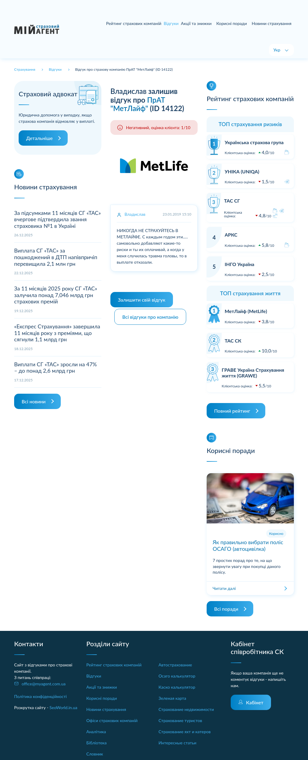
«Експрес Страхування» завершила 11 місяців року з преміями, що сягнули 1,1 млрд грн (57, 333)
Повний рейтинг (232, 411)
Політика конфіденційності (40, 696)
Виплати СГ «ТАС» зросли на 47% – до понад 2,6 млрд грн (55, 367)
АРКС (231, 234)
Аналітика (96, 731)
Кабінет (254, 702)
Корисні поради (231, 23)
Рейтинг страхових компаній (134, 23)
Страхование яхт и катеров (185, 731)
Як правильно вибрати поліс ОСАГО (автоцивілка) (248, 545)
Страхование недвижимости (186, 709)
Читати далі (224, 588)
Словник (94, 753)
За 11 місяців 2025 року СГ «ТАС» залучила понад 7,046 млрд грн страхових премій (55, 295)
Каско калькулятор (177, 687)
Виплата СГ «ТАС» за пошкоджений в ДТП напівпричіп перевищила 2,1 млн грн (55, 257)
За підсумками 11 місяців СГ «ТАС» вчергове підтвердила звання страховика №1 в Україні (57, 219)
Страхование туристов (180, 720)
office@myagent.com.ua (44, 683)
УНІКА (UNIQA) (242, 171)
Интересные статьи (177, 742)
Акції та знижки (196, 23)
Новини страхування (271, 23)
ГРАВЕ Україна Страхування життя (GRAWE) (253, 372)
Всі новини (33, 401)
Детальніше (39, 138)
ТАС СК (233, 340)
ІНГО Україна (239, 264)
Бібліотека (96, 742)
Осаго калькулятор (177, 675)
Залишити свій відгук (141, 299)
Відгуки (93, 675)
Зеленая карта (172, 698)
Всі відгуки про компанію (151, 315)
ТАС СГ (232, 200)
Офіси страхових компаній (111, 720)
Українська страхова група (254, 142)
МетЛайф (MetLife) (246, 311)
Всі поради (226, 609)
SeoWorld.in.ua (63, 707)
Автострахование (175, 664)
